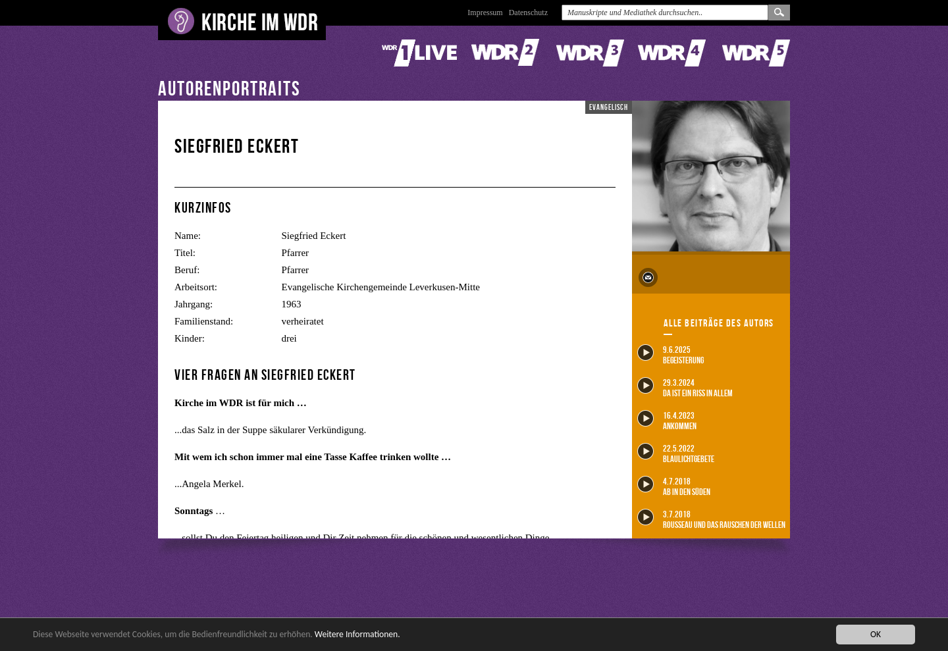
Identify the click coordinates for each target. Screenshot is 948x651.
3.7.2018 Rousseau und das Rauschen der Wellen (711, 519)
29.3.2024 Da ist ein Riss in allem (685, 387)
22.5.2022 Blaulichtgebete (675, 453)
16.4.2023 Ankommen (667, 420)
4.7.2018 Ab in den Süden (673, 486)
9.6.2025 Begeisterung (670, 354)
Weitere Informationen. (357, 634)
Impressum (484, 12)
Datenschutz (528, 12)
